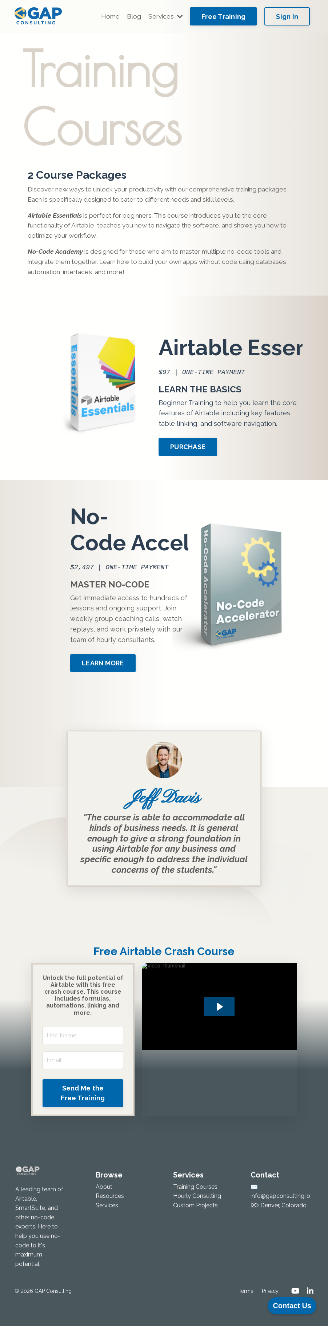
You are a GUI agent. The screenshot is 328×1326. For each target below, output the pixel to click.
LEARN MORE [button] (77, 636)
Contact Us (292, 1306)
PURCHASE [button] (240, 425)
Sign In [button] (287, 16)
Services (165, 16)
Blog (132, 16)
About (104, 1205)
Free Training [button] (223, 16)
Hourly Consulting (197, 1214)
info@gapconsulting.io (280, 1214)
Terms (246, 1309)
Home (108, 16)
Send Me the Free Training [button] (83, 1111)
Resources (110, 1214)
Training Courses (195, 1205)
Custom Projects (195, 1223)
